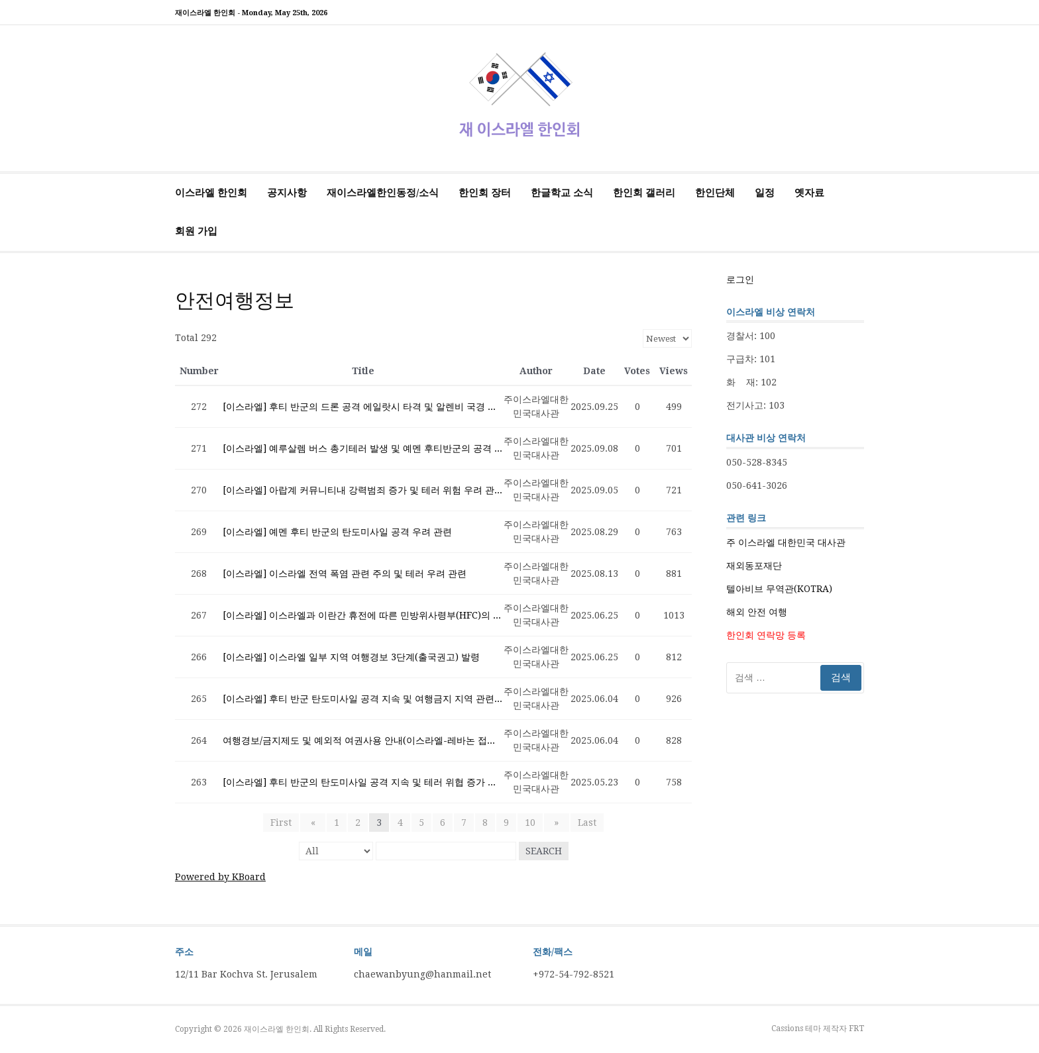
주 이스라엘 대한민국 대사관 (786, 542)
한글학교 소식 (562, 193)
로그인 (740, 279)
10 (530, 822)
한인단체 (715, 193)
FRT (856, 1028)
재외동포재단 (754, 565)
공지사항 (287, 193)
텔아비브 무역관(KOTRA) (779, 588)
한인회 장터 (485, 193)
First (287, 822)
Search (543, 851)
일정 (765, 193)
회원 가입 (196, 231)
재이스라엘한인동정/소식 (383, 193)
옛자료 (809, 193)
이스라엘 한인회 (211, 193)
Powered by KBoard (220, 877)
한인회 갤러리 (644, 193)
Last (581, 822)
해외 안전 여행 (756, 612)
